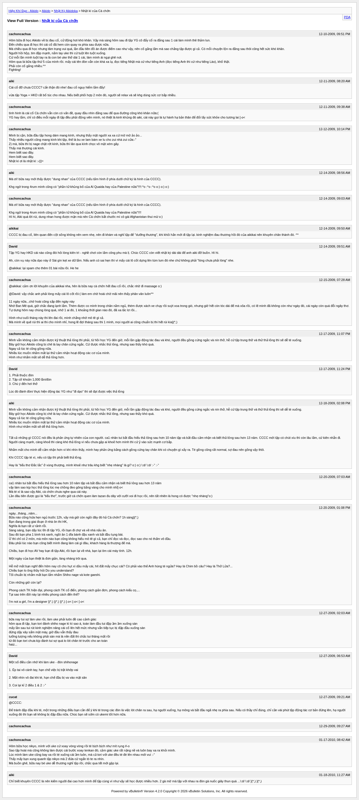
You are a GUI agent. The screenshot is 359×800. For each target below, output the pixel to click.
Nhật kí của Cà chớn (60, 21)
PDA (347, 17)
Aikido (46, 11)
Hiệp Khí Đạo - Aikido (23, 11)
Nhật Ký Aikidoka (66, 11)
